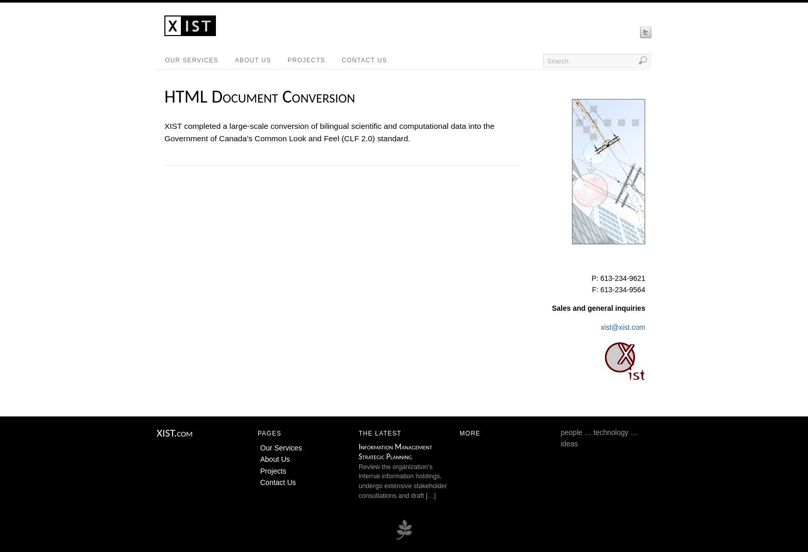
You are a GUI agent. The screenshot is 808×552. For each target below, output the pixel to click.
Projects (306, 60)
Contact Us (364, 60)
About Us (253, 60)
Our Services (191, 60)
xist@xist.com (623, 327)
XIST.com (175, 433)
